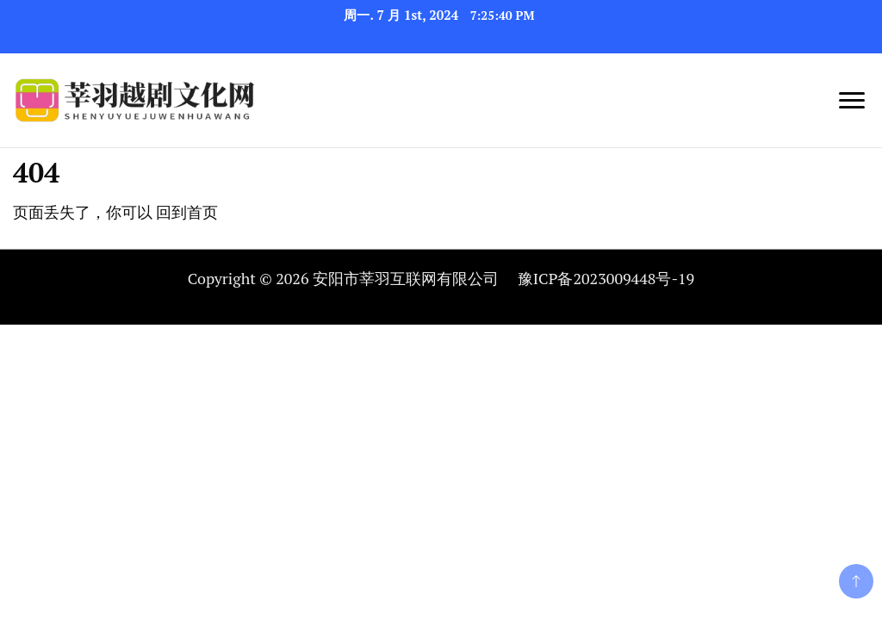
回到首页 (187, 212)
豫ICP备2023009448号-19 (606, 278)
